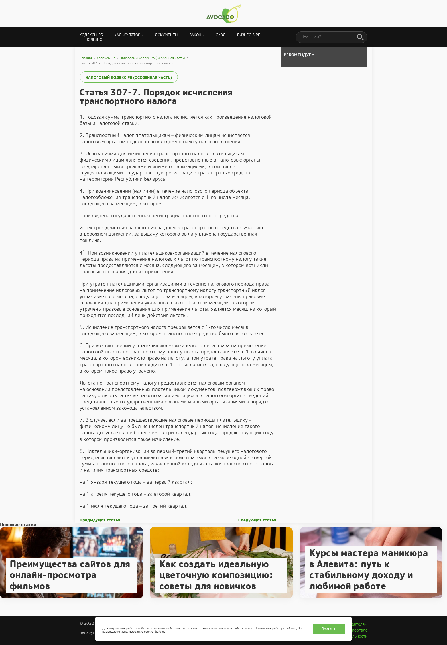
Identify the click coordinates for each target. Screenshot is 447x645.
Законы (197, 35)
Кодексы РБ (91, 35)
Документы (166, 35)
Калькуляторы (128, 35)
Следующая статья (257, 520)
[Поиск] (360, 37)
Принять (328, 629)
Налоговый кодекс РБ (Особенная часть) (129, 77)
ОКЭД (221, 35)
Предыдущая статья (100, 520)
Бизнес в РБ (248, 35)
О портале (357, 630)
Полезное (95, 39)
